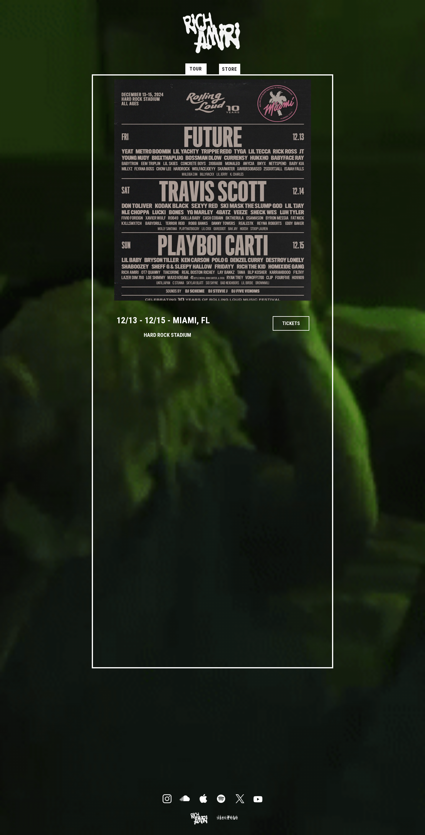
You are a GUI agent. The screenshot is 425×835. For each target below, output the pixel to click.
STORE (229, 69)
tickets (291, 323)
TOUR (195, 69)
